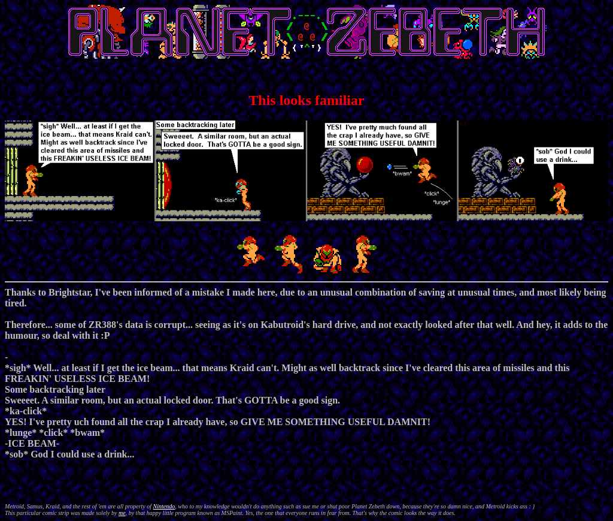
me (122, 513)
